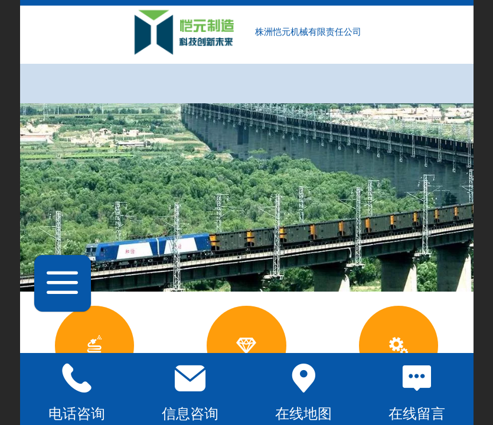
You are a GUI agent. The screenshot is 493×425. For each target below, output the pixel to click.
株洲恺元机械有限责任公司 (308, 32)
